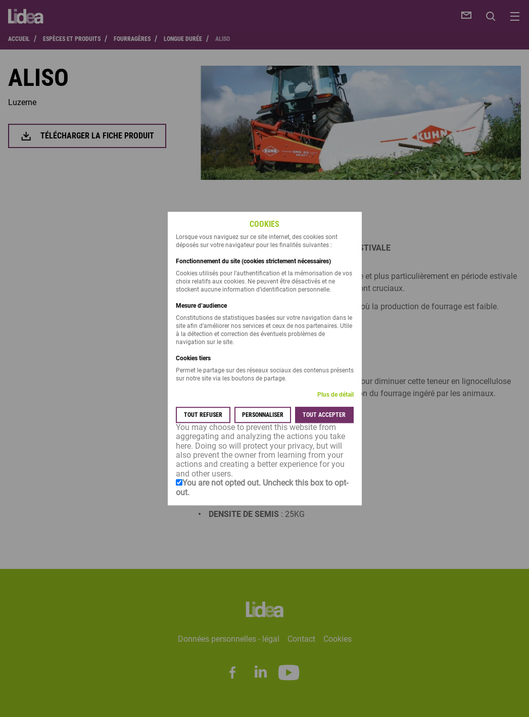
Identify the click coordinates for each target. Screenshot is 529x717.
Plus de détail (335, 394)
